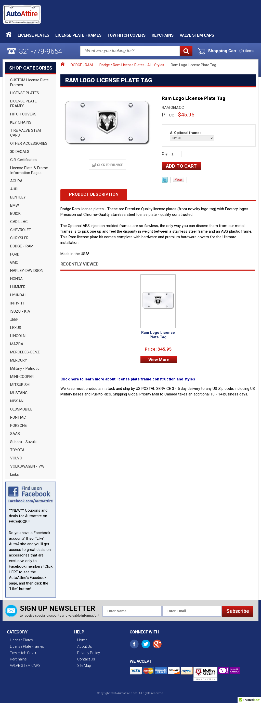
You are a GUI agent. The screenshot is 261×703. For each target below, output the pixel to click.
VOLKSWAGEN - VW (27, 466)
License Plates (33, 35)
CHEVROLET (20, 230)
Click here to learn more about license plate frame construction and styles (127, 379)
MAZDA (16, 344)
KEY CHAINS (20, 122)
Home (82, 640)
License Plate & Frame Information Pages (29, 170)
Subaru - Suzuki (23, 442)
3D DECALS (19, 151)
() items (246, 50)
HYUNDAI (17, 295)
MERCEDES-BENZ (25, 352)
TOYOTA (17, 450)
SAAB (15, 433)
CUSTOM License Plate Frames (29, 82)
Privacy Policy (88, 653)
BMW (14, 205)
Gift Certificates (23, 159)
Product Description (94, 194)
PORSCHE (18, 425)
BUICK (15, 213)
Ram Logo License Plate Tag (158, 334)
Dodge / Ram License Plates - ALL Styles (131, 65)
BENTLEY (18, 197)
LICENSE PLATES (24, 93)
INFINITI (17, 303)
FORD (14, 254)
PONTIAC (18, 417)
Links (14, 474)
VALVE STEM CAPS (197, 35)
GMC (14, 262)
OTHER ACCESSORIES (28, 143)
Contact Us (86, 659)
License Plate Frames (78, 35)
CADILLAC (19, 221)
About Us (84, 646)
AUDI (14, 189)
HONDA (16, 278)
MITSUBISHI (20, 384)
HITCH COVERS (23, 114)
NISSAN (16, 401)
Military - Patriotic (25, 368)
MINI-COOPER (22, 376)
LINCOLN (17, 336)
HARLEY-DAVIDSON (26, 270)
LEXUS (15, 327)
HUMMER (17, 287)
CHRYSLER (19, 238)
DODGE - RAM (21, 246)
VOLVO (16, 458)
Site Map (84, 666)
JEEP (14, 319)
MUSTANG (19, 393)
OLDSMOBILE (21, 409)
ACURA (16, 181)
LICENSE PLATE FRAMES (23, 103)
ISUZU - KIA (20, 311)
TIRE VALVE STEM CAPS (25, 133)
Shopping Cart (222, 51)
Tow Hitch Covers (127, 35)
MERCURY (18, 360)
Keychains (163, 35)
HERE (13, 572)
